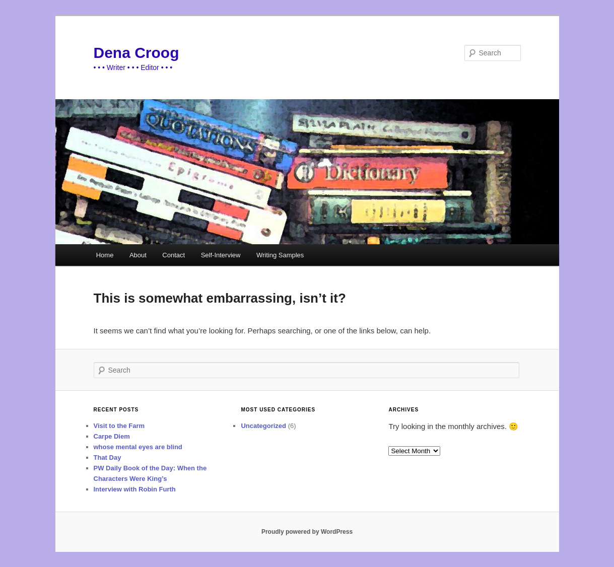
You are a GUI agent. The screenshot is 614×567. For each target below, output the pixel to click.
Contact (173, 255)
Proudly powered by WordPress (307, 531)
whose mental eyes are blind (138, 447)
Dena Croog (136, 52)
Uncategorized (263, 426)
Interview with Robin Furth (135, 489)
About (138, 255)
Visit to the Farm (119, 426)
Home (105, 255)
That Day (107, 457)
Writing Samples (280, 255)
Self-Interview (221, 255)
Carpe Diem (112, 436)
